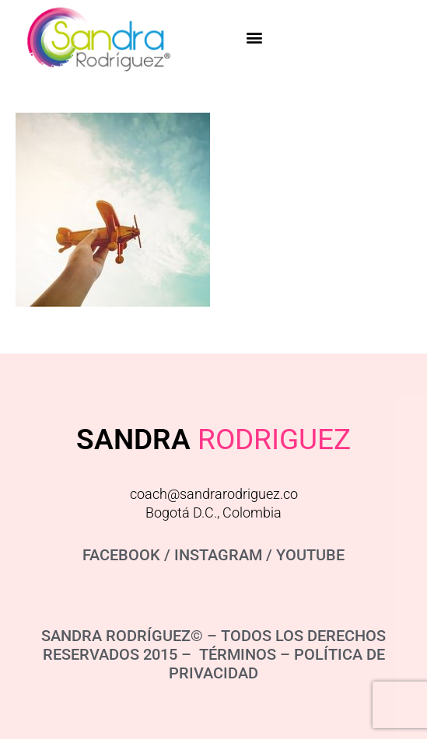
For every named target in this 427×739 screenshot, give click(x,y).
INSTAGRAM (218, 555)
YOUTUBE (310, 555)
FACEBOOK (121, 555)
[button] (255, 37)
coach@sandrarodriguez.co (214, 494)
